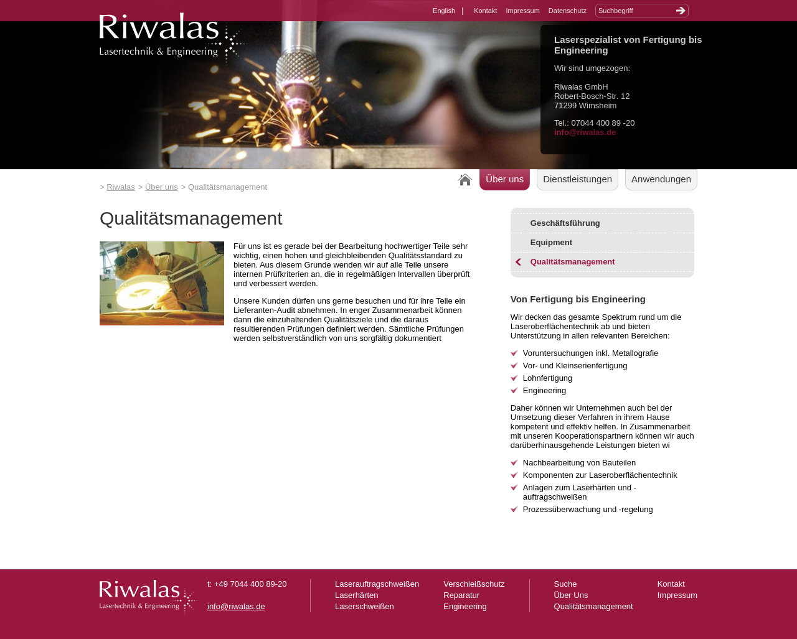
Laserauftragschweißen (377, 584)
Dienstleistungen (577, 179)
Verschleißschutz (473, 584)
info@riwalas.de (585, 132)
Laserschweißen (364, 606)
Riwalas (120, 187)
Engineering (464, 606)
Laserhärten (356, 595)
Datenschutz (568, 10)
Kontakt (485, 10)
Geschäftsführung (565, 223)
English (444, 10)
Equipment (551, 242)
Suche (565, 584)
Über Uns (571, 595)
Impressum (522, 10)
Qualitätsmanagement (573, 261)
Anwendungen (661, 179)
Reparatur (461, 595)
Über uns (161, 187)
